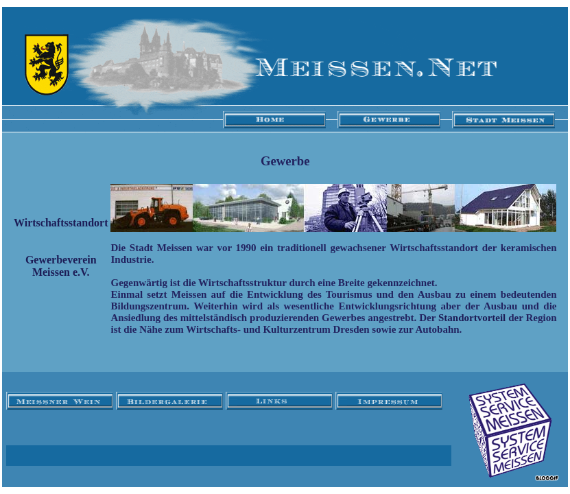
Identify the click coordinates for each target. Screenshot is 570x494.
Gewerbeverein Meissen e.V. (61, 266)
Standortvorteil (472, 317)
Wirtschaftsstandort (61, 222)
